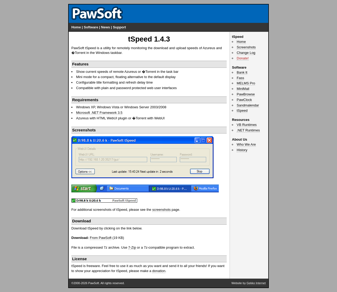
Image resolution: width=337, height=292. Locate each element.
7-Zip (132, 247)
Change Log (246, 53)
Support (119, 27)
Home (76, 27)
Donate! (243, 58)
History (242, 150)
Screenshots (246, 47)
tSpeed (242, 110)
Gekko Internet (256, 283)
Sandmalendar (248, 105)
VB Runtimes (247, 125)
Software (91, 27)
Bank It (242, 72)
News (105, 27)
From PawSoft (100, 238)
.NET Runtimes (248, 130)
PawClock (244, 100)
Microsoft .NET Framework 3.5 (99, 113)
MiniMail (243, 89)
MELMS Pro (246, 83)
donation (158, 271)
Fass (240, 78)
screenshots (161, 210)
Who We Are (246, 144)
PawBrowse (246, 94)
